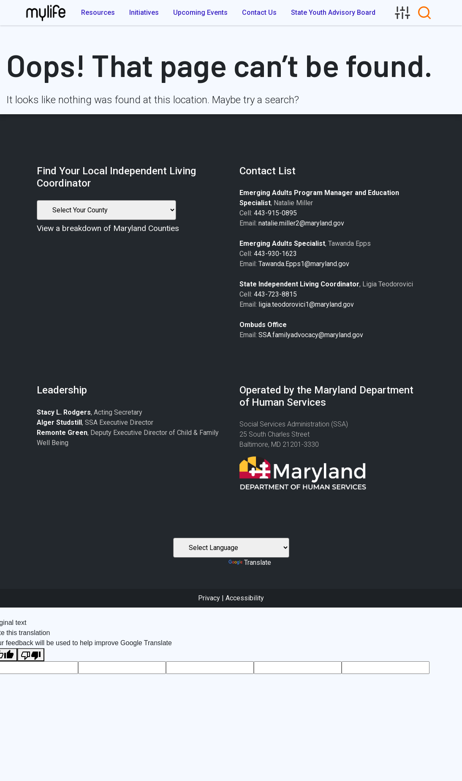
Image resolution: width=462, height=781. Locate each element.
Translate (249, 562)
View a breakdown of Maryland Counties (108, 228)
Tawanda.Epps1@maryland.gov (303, 264)
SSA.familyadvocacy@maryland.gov (310, 335)
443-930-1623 (275, 254)
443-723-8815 (275, 294)
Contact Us (259, 12)
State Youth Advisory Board (333, 12)
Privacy (209, 598)
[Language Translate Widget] (231, 548)
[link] (402, 12)
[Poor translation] (30, 654)
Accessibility (245, 598)
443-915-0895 (275, 213)
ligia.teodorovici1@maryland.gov (306, 304)
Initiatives (144, 12)
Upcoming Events (200, 12)
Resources (98, 12)
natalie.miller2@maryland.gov (301, 223)
